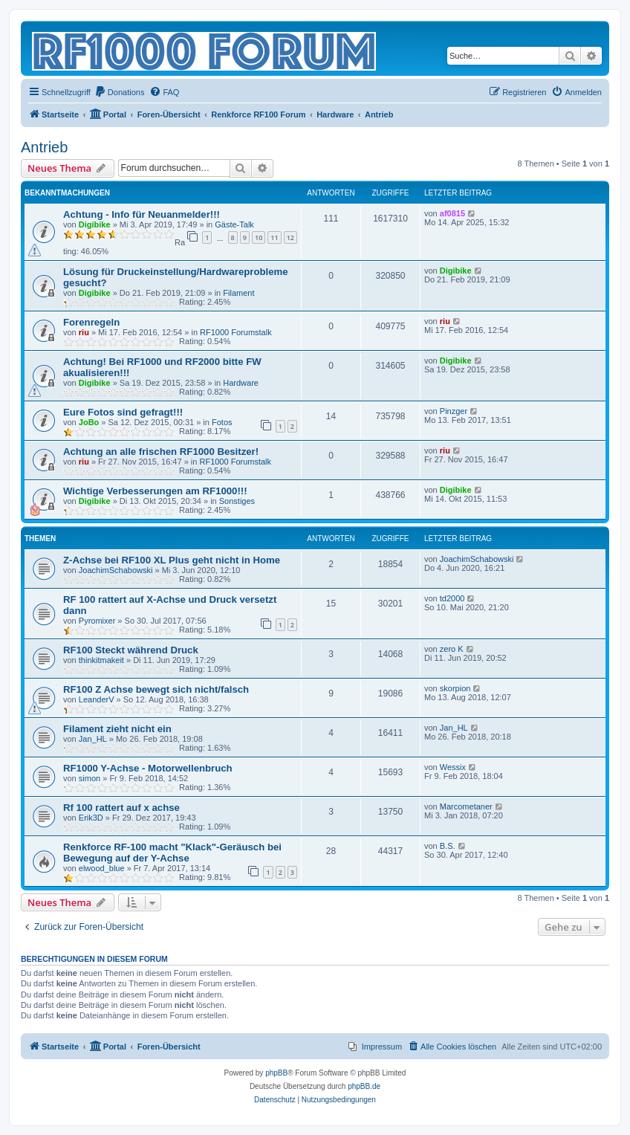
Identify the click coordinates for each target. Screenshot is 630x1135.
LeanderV (96, 699)
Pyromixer (97, 620)
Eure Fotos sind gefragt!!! (123, 412)
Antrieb (44, 147)
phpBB (276, 1073)
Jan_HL (93, 738)
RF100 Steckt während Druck (130, 650)
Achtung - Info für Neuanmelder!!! (141, 214)
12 (290, 237)
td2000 (452, 598)
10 (258, 237)
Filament (238, 292)
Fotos (222, 422)
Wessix (453, 767)
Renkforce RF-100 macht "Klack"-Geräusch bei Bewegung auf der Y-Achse (172, 852)
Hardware (241, 382)
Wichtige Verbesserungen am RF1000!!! (155, 491)
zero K (452, 648)
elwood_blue (102, 868)
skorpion (455, 688)
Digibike (95, 224)
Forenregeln (91, 322)
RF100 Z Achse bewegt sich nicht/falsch (156, 689)
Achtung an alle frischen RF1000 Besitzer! (161, 451)
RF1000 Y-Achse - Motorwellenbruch (148, 768)
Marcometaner (466, 806)
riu (84, 332)
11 (274, 237)
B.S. (447, 845)
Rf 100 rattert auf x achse (121, 807)
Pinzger (453, 411)
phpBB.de (364, 1086)
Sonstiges (237, 501)
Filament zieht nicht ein (117, 728)
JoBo (89, 422)
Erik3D (91, 817)
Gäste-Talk (234, 224)
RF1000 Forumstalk (236, 332)
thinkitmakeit (101, 660)
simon (89, 778)
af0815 (452, 213)
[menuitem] (119, 92)
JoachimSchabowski (116, 570)
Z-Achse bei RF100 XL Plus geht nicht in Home (171, 560)
